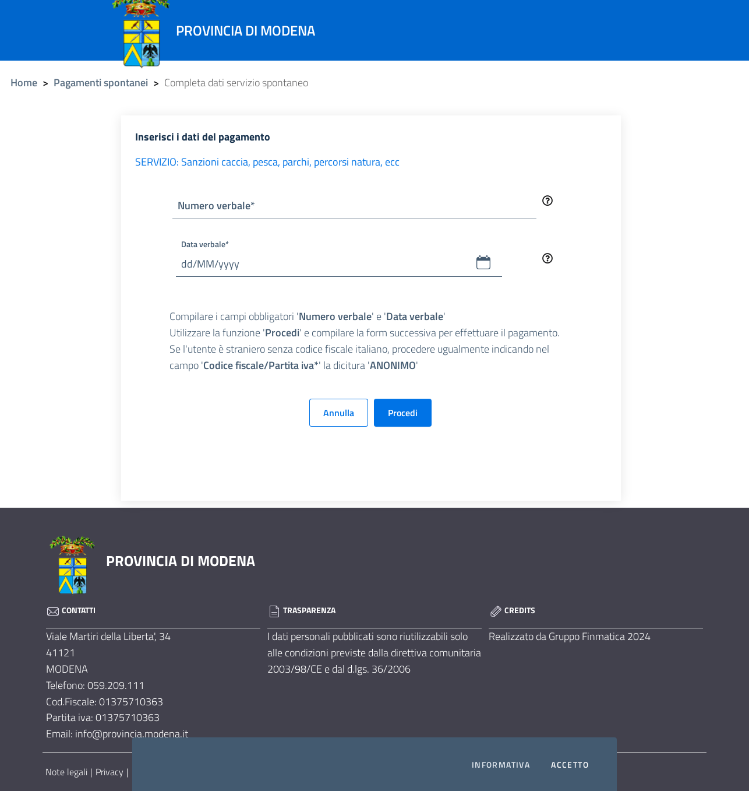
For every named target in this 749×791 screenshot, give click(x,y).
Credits (512, 610)
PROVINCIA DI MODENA (180, 561)
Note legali (66, 772)
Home (23, 82)
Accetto (570, 765)
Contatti (71, 610)
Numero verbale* (216, 205)
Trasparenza (301, 610)
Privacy (109, 772)
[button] (483, 262)
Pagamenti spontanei (101, 82)
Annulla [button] (338, 413)
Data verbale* (205, 244)
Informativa (501, 765)
